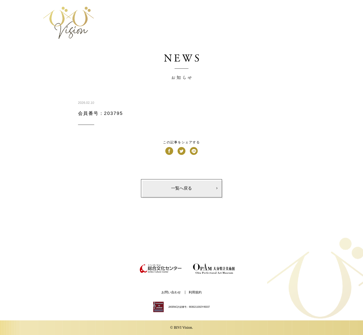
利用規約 (195, 292)
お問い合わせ (171, 292)
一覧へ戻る (181, 188)
